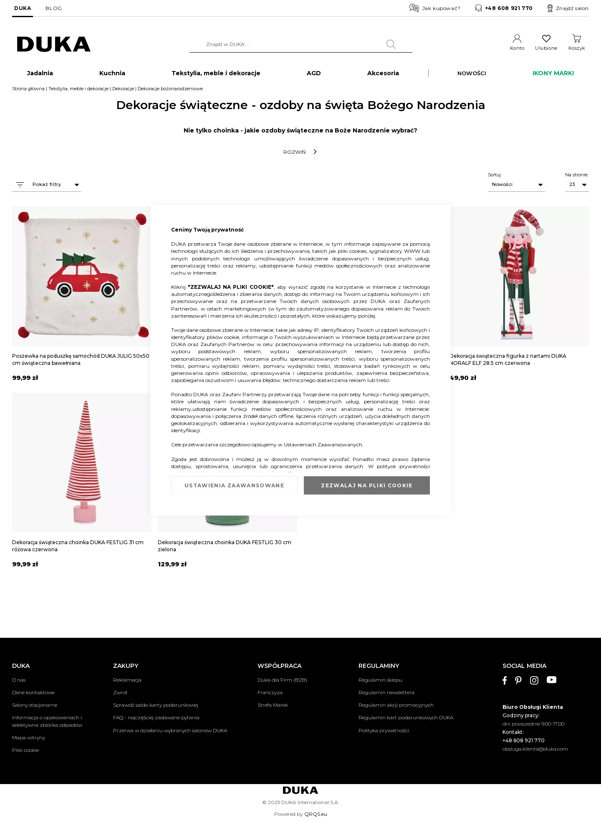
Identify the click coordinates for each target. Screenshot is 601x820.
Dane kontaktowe (33, 692)
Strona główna (28, 89)
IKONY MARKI (553, 73)
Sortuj (494, 175)
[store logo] (54, 44)
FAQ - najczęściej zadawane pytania (156, 718)
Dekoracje (123, 89)
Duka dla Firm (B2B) (282, 680)
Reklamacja (127, 680)
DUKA (22, 8)
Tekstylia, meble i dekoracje (78, 89)
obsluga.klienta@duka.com (535, 749)
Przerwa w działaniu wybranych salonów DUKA (170, 730)
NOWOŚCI (471, 73)
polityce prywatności (403, 466)
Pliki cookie (25, 750)
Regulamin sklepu (380, 680)
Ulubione (546, 48)
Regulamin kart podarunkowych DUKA (406, 718)
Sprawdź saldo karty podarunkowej (155, 705)
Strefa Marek (273, 705)
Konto (517, 48)
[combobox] (300, 44)
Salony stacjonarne (34, 705)
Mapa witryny (28, 737)
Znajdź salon (568, 8)
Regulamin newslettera (386, 692)
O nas (18, 680)
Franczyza (270, 692)
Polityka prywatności (384, 730)
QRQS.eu (315, 814)
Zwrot (120, 692)
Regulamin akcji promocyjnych (396, 705)
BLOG (53, 8)
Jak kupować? (435, 8)
